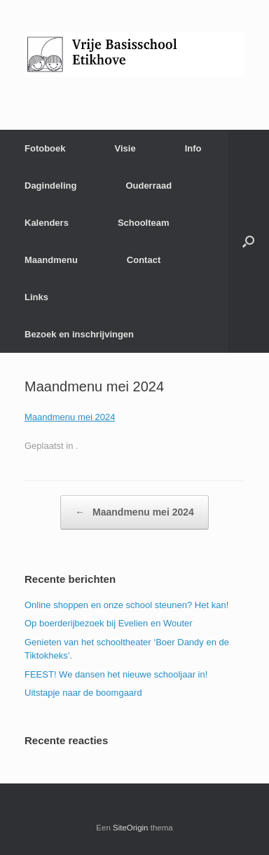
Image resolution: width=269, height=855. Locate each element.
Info (193, 148)
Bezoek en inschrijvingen (79, 334)
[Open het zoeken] (248, 241)
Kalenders (47, 222)
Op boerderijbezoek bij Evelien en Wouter (109, 623)
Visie (125, 148)
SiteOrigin (131, 827)
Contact (143, 260)
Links (36, 297)
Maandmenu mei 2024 (70, 417)
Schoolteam (144, 222)
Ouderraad (148, 185)
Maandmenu (51, 260)
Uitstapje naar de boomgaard (83, 692)
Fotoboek (45, 148)
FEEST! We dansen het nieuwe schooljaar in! (116, 674)
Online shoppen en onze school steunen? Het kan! (126, 605)
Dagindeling (50, 185)
